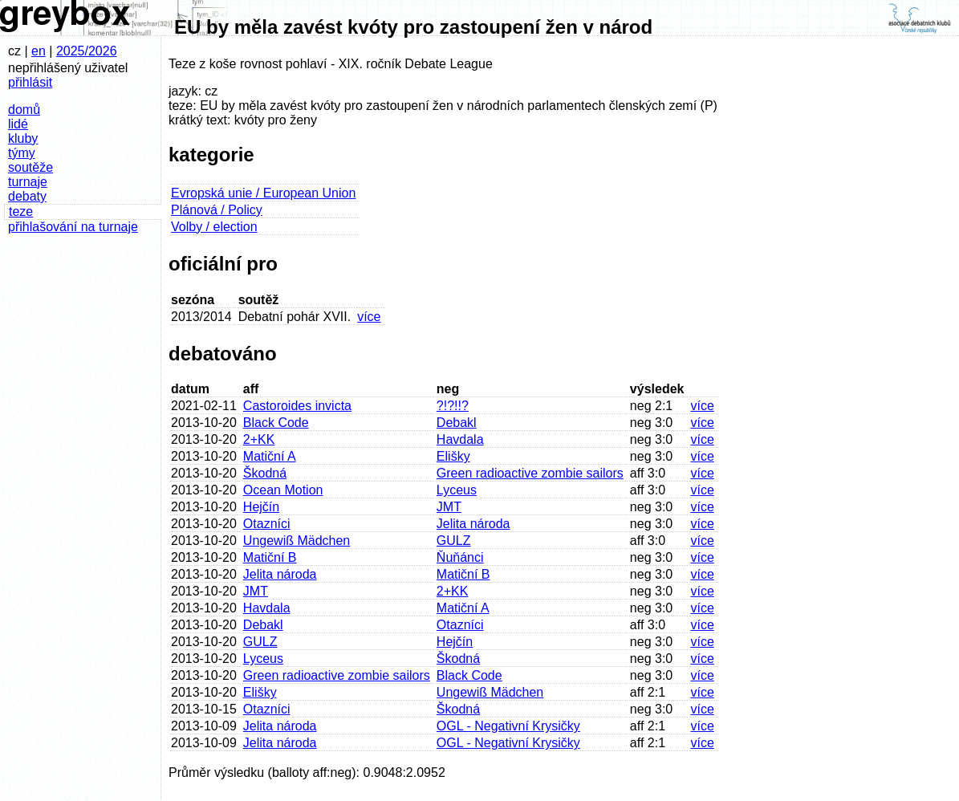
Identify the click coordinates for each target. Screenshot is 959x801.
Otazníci (267, 524)
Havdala (460, 439)
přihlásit (30, 82)
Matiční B (270, 557)
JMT (449, 507)
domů (24, 109)
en (38, 51)
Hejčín (261, 507)
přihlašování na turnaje (73, 227)
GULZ (454, 540)
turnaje (27, 182)
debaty (27, 196)
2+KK (259, 439)
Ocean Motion (283, 490)
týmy (21, 153)
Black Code (276, 422)
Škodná (264, 473)
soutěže (30, 167)
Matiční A (269, 456)
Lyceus (457, 490)
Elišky (453, 456)
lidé (18, 124)
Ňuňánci (460, 557)
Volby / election (214, 227)
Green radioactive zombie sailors (530, 473)
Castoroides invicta (297, 406)
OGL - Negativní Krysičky (508, 726)
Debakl (457, 422)
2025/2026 (86, 51)
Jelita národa (473, 524)
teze (21, 211)
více (368, 316)
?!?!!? (453, 406)
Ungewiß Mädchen (296, 540)
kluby (23, 138)
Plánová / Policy (216, 210)
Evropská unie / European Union (263, 193)
